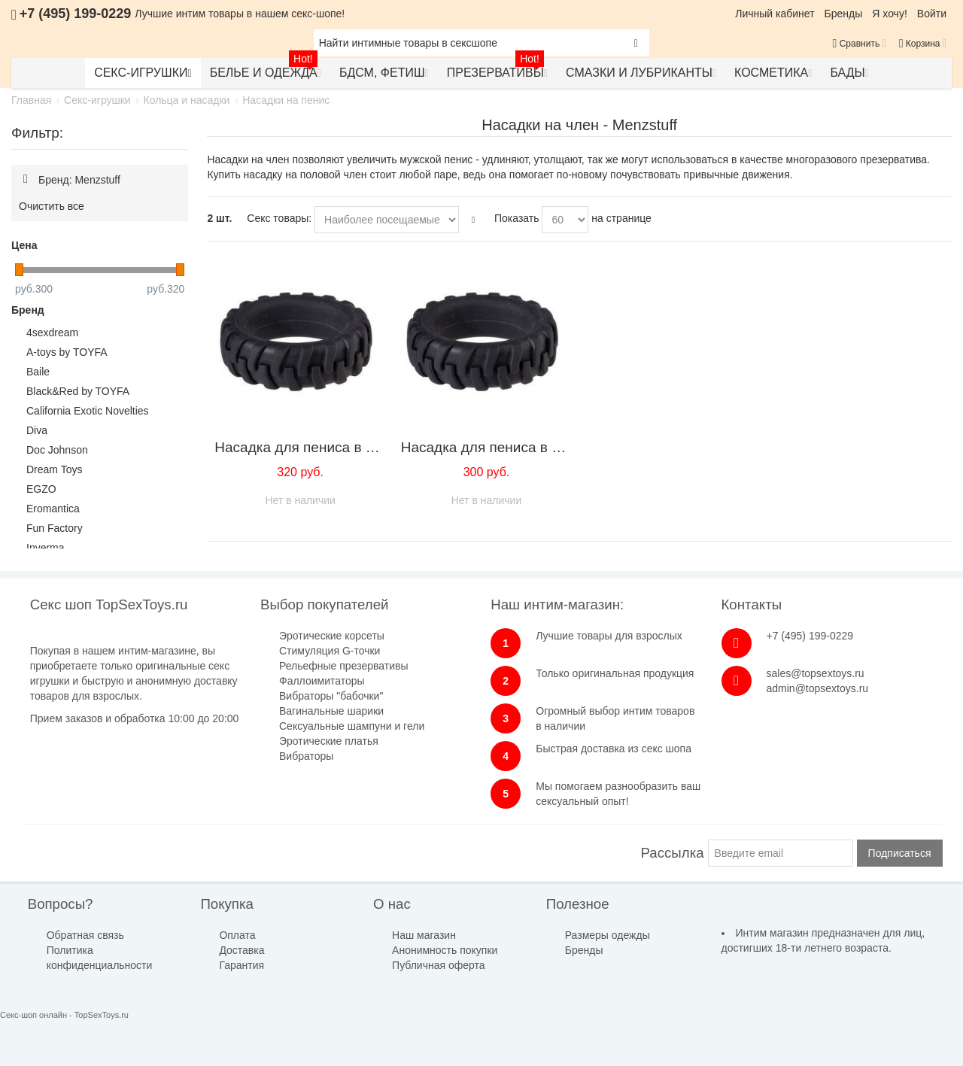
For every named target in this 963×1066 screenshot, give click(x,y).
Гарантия (241, 965)
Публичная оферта (438, 965)
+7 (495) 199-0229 (810, 636)
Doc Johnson (57, 450)
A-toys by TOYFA (67, 352)
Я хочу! (889, 14)
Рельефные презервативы (343, 666)
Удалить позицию (25, 179)
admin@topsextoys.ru (818, 688)
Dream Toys (54, 469)
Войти (931, 14)
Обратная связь (85, 935)
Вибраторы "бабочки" (331, 696)
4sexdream (52, 332)
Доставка (241, 950)
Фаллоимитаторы (322, 681)
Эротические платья (328, 741)
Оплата (237, 935)
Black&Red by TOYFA (77, 391)
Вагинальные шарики (331, 711)
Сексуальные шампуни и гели (351, 726)
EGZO (41, 489)
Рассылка (672, 853)
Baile (38, 372)
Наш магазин (424, 935)
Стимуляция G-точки (329, 651)
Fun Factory (54, 528)
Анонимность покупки (444, 950)
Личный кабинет (774, 14)
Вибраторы (306, 756)
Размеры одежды (607, 935)
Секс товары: (279, 218)
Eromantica (53, 509)
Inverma (45, 548)
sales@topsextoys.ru (815, 673)
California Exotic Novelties (87, 411)
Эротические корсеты (331, 636)
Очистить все (51, 206)
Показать (516, 218)
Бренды (844, 14)
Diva (36, 430)
